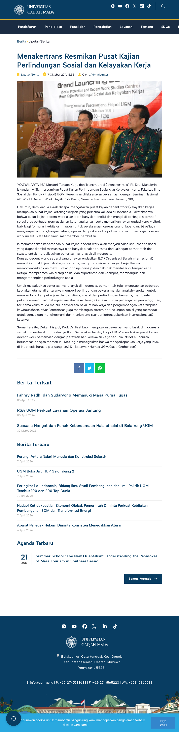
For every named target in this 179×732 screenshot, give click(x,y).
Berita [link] (21, 41)
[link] (37, 10)
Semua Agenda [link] (140, 578)
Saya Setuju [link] (163, 723)
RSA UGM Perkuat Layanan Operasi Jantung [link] (59, 410)
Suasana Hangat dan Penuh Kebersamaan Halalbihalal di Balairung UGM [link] (85, 425)
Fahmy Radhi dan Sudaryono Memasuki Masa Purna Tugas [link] (72, 395)
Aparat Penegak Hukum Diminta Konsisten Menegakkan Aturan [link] (69, 525)
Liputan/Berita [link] (39, 41)
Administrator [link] (99, 74)
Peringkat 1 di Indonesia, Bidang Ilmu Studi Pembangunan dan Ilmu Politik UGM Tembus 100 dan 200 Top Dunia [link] (83, 488)
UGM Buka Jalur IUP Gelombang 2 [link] (46, 471)
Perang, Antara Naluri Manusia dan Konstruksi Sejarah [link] (61, 456)
